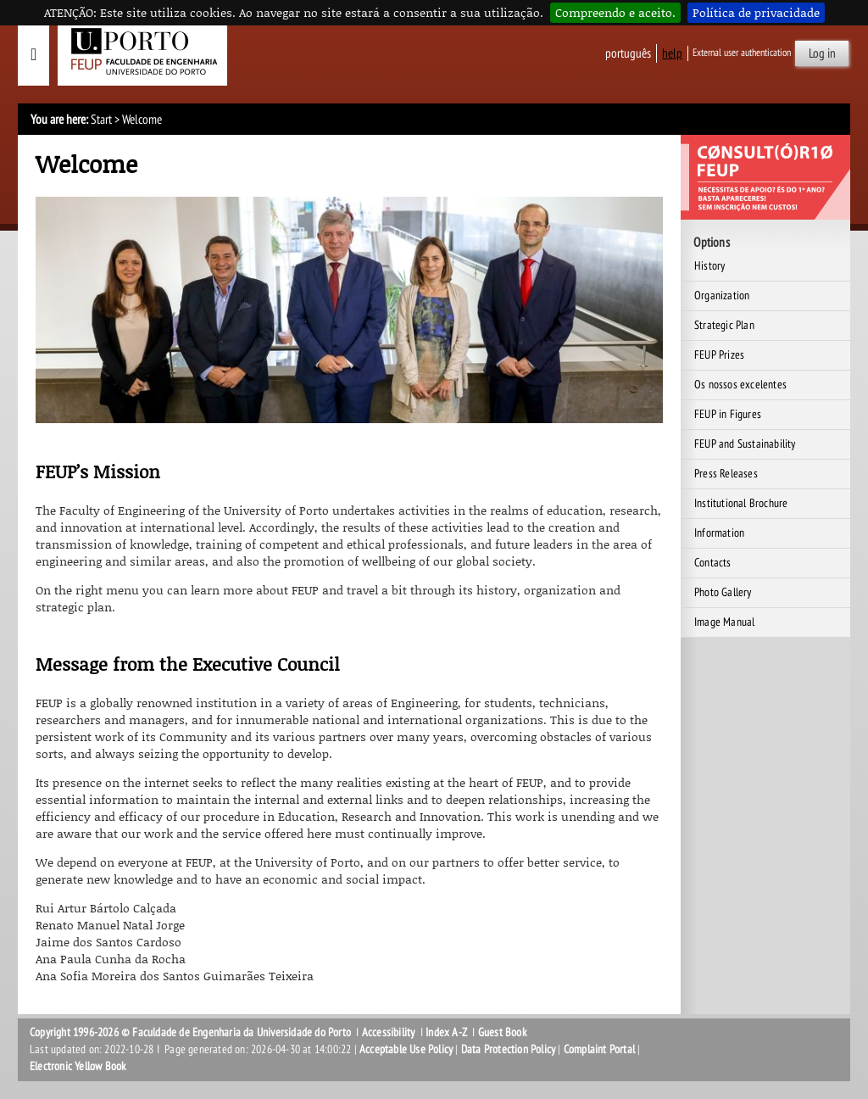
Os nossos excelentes (740, 384)
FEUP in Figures (727, 414)
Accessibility (388, 1032)
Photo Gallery (723, 592)
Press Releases (726, 473)
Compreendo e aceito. (615, 12)
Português (628, 53)
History (709, 266)
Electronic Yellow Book (77, 1066)
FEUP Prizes (719, 355)
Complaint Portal (599, 1049)
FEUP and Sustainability (745, 444)
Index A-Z (446, 1032)
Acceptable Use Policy (406, 1049)
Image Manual (724, 622)
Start (101, 119)
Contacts (713, 562)
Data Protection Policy (508, 1049)
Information (719, 533)
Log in (822, 53)
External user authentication (742, 53)
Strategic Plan (724, 325)
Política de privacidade (756, 12)
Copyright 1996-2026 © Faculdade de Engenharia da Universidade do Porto (190, 1032)
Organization (721, 295)
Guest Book (502, 1032)
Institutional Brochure (740, 503)
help (672, 53)
